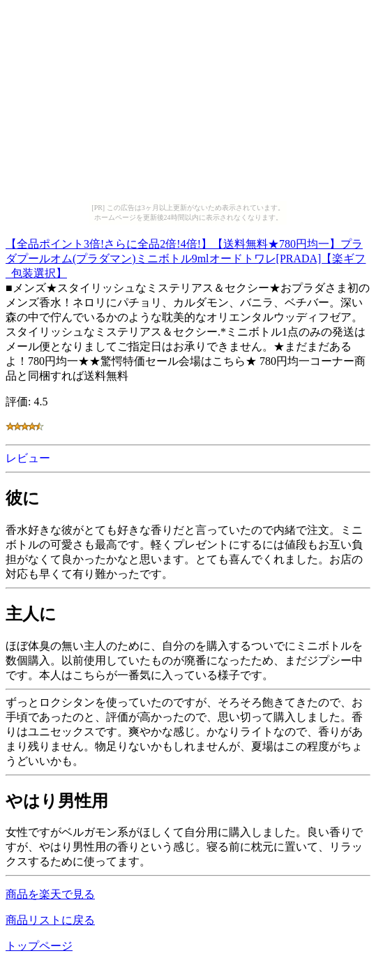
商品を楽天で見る (50, 894)
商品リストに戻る (50, 920)
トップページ (39, 946)
